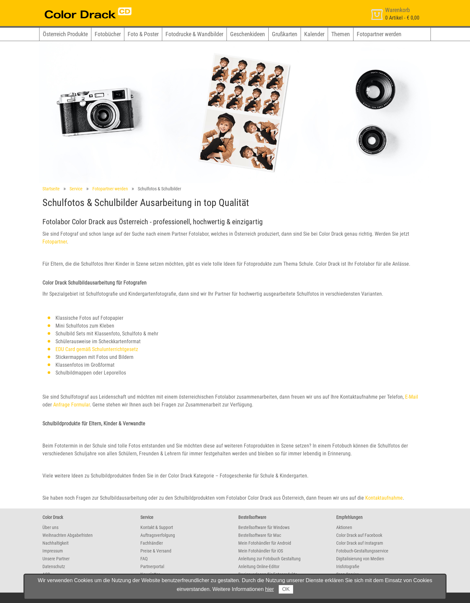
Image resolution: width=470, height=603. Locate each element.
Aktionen (344, 527)
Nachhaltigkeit (55, 543)
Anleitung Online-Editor (258, 566)
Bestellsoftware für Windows (264, 527)
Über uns (50, 527)
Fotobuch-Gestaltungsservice (362, 550)
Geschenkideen (247, 34)
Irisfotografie (347, 566)
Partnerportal (152, 566)
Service (76, 188)
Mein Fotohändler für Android (264, 543)
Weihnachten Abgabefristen (67, 535)
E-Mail (411, 397)
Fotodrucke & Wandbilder (194, 34)
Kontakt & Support (156, 527)
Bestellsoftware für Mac (259, 535)
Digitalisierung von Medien (360, 558)
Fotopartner (54, 242)
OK (286, 589)
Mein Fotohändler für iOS (260, 550)
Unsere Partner (56, 558)
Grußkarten (284, 34)
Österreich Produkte (65, 34)
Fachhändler (151, 543)
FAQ (144, 558)
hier (269, 589)
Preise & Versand (155, 550)
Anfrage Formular (71, 405)
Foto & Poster (143, 34)
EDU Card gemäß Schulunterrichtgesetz (96, 349)
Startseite (51, 188)
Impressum (52, 550)
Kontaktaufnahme (384, 498)
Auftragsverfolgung (157, 535)
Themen (340, 34)
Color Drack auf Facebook (359, 535)
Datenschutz (53, 566)
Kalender (314, 34)
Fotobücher (108, 34)
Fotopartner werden (379, 34)
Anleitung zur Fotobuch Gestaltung (269, 558)
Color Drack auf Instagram (359, 543)
